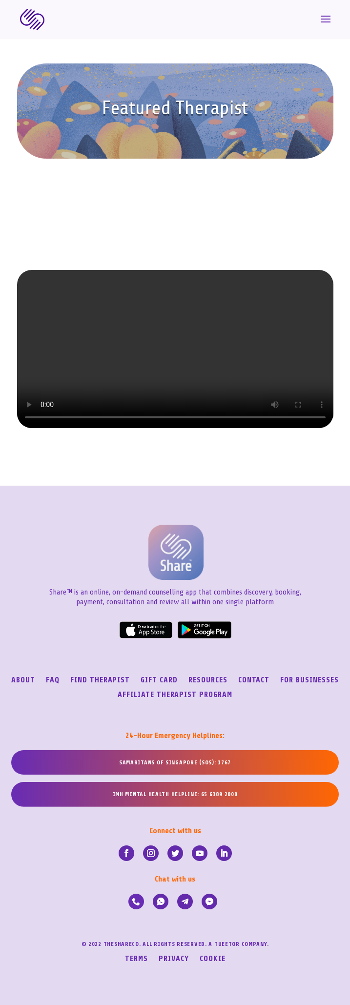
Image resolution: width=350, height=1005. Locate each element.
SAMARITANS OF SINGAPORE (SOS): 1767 (175, 762)
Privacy (174, 959)
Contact (254, 680)
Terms (136, 959)
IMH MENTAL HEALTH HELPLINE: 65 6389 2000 (175, 794)
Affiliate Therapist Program (175, 695)
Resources (207, 680)
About (23, 680)
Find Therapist (100, 680)
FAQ (53, 680)
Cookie (213, 959)
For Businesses (309, 680)
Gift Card (159, 680)
